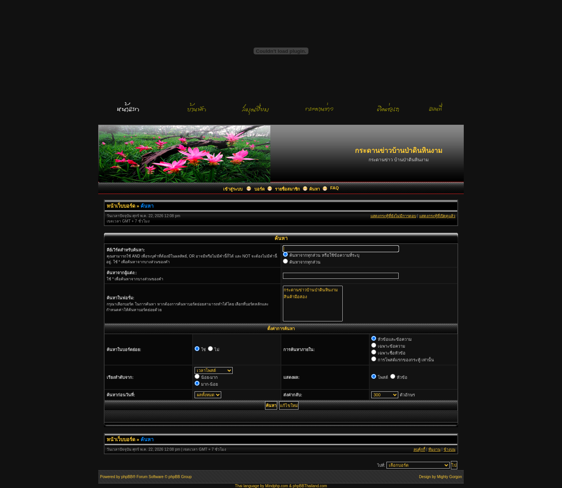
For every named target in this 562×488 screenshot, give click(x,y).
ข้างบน (449, 449)
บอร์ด (259, 189)
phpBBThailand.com (310, 486)
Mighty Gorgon (449, 477)
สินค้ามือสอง (313, 296)
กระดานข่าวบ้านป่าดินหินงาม (313, 289)
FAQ (334, 188)
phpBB (127, 477)
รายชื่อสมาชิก (287, 189)
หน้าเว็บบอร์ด (121, 206)
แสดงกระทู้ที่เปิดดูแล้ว (437, 216)
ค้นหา (314, 189)
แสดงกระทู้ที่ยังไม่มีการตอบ (393, 216)
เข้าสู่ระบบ (233, 189)
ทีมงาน (434, 449)
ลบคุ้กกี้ (419, 449)
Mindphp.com (276, 486)
